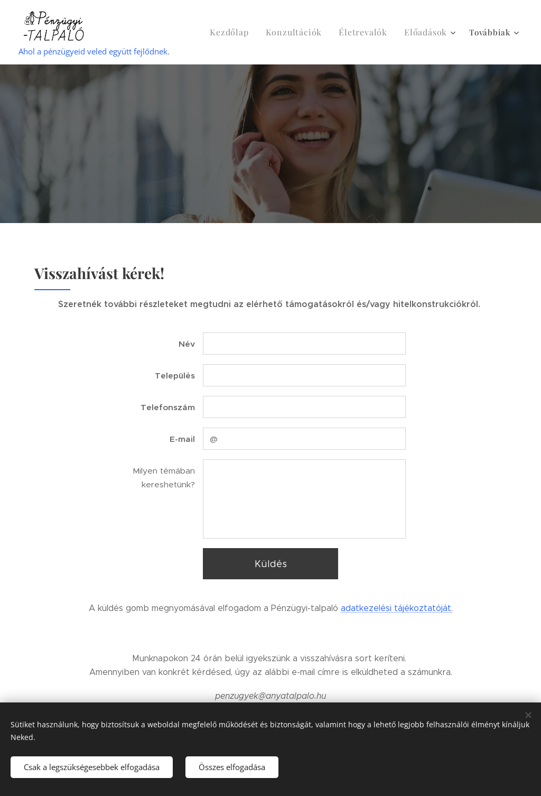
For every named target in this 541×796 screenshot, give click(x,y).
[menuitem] (245, 32)
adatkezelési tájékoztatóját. (397, 608)
